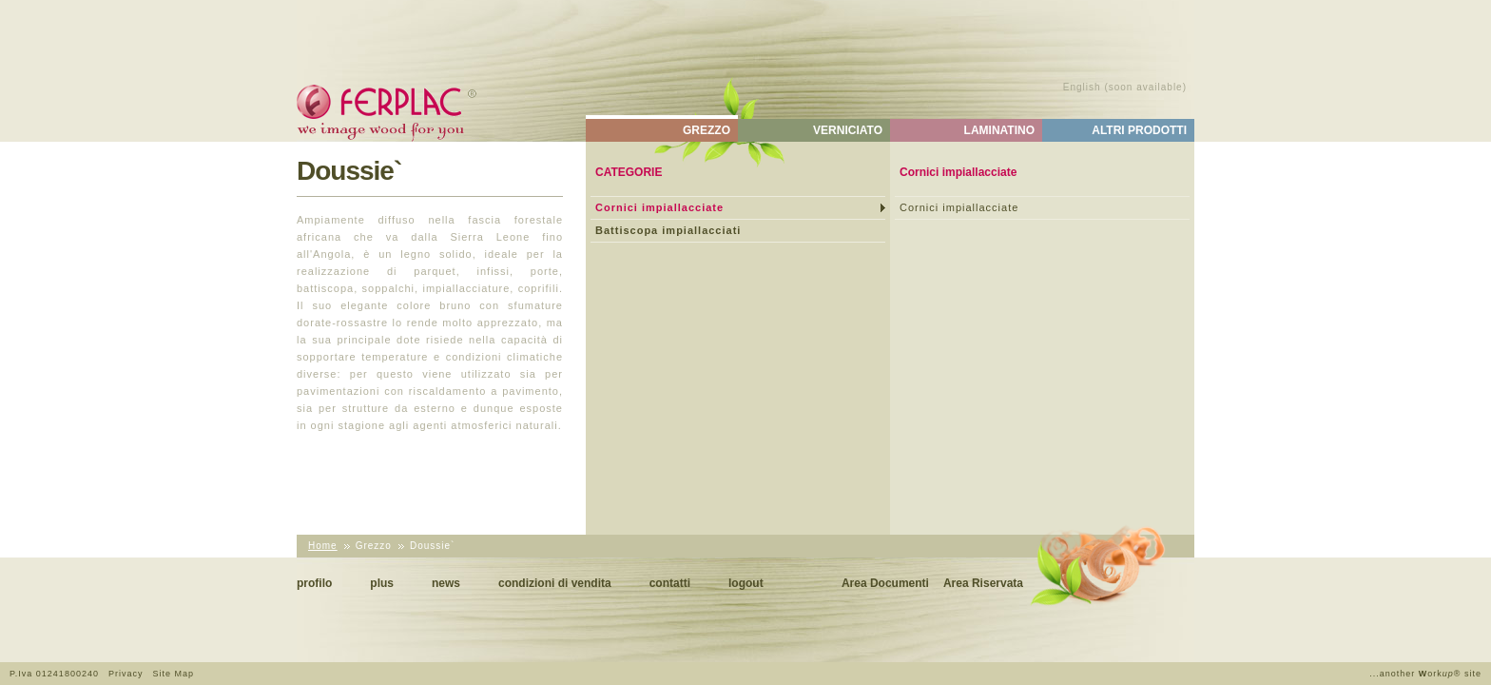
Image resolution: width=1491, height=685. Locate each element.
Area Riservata (983, 583)
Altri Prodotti (1139, 130)
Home (323, 545)
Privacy (126, 673)
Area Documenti (885, 583)
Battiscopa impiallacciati (668, 230)
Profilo (314, 583)
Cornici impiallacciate (659, 207)
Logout (746, 583)
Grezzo (706, 130)
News (446, 583)
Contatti (669, 583)
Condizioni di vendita (554, 583)
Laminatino (999, 130)
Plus (382, 583)
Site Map (173, 673)
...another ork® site (1425, 673)
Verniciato (847, 130)
